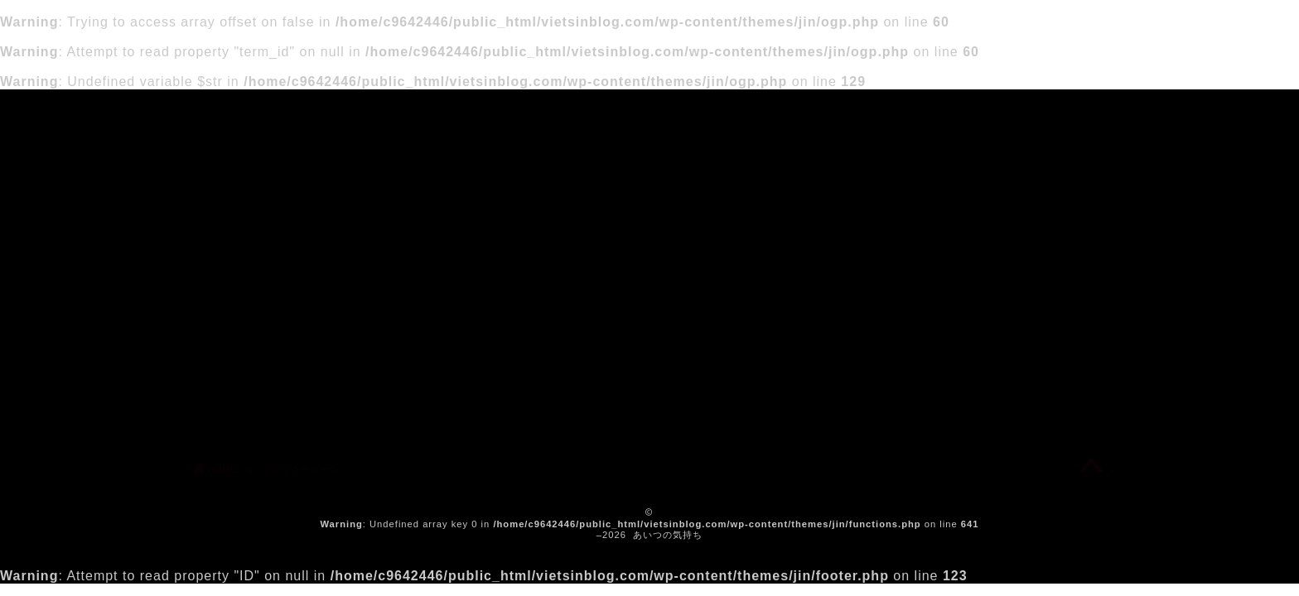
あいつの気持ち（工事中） (650, 113)
